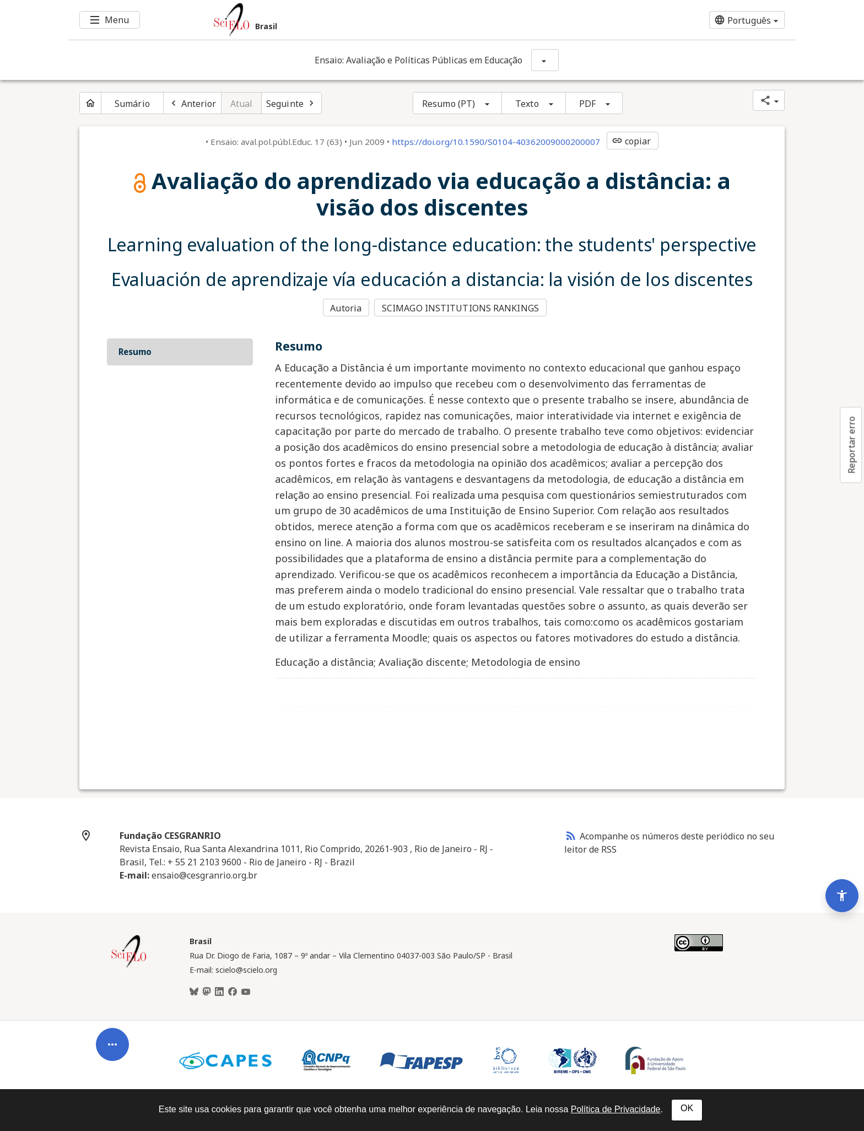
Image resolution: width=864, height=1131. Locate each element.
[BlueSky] (194, 992)
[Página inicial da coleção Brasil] (129, 966)
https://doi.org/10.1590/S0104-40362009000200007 (496, 141)
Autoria (345, 308)
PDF (587, 104)
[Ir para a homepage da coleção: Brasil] (371, 19)
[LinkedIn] (219, 992)
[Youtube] (245, 992)
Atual (241, 104)
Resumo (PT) (448, 104)
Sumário (132, 104)
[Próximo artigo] (291, 103)
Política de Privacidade (616, 1109)
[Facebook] (232, 992)
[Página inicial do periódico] (90, 103)
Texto (527, 104)
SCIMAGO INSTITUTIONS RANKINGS (460, 308)
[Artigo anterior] (192, 103)
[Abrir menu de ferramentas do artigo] (112, 1036)
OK (687, 1108)
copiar (631, 141)
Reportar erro (851, 444)
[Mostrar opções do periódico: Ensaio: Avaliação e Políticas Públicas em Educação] (545, 60)
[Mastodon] (206, 992)
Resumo (135, 351)
